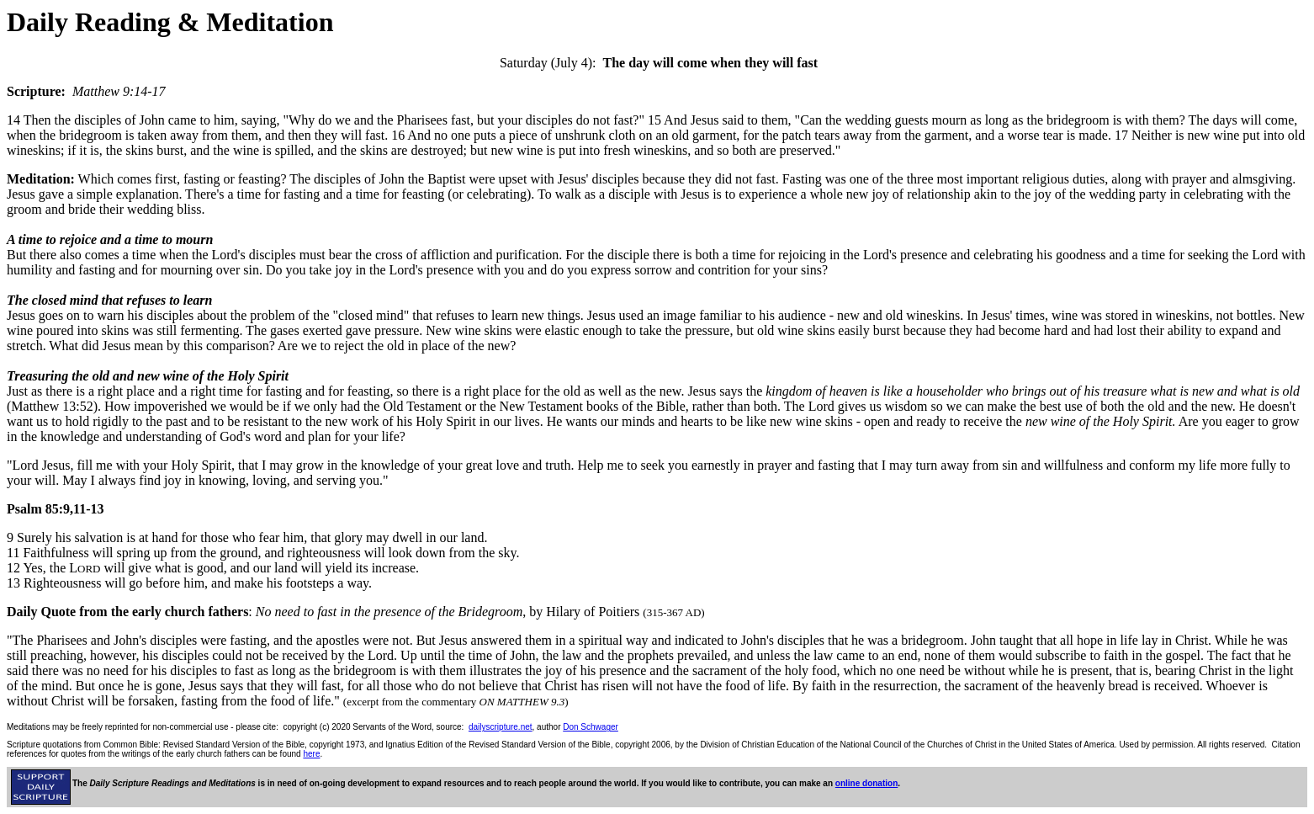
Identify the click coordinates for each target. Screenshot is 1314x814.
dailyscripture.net (500, 727)
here (311, 753)
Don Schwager (590, 727)
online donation (866, 783)
